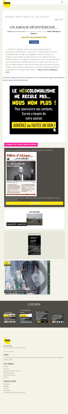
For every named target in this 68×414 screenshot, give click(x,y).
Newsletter (7, 390)
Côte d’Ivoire (25, 37)
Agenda (5, 386)
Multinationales (8, 373)
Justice (5, 377)
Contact (6, 388)
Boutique (6, 384)
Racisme (6, 369)
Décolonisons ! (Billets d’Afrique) (17, 17)
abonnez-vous (34, 203)
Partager (34, 42)
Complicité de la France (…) (12, 371)
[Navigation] (62, 2)
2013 (32, 17)
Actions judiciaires (9, 375)
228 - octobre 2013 (42, 17)
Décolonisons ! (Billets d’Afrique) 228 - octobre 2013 (37, 150)
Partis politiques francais (38, 37)
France (5, 366)
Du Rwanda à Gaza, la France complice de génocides (21, 144)
